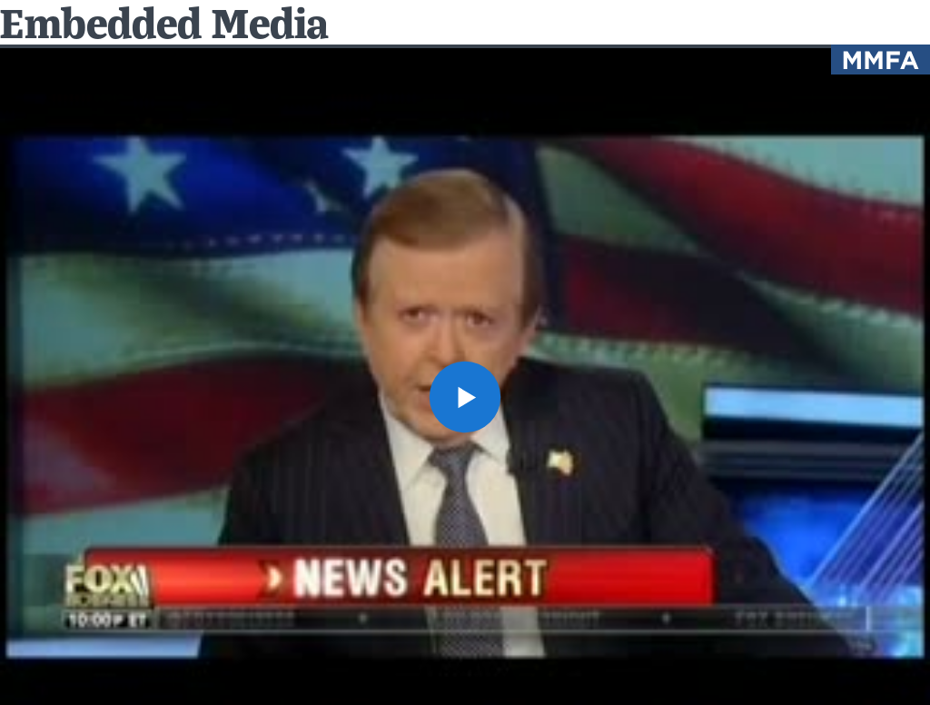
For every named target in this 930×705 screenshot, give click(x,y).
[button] (465, 397)
